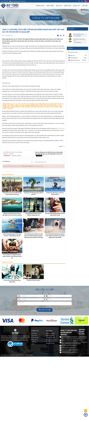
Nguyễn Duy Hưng (59, 175)
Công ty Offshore (46, 18)
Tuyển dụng (33, 388)
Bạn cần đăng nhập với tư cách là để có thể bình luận (23, 212)
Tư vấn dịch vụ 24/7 (79, 34)
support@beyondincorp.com (18, 1)
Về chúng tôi (33, 380)
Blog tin (76, 6)
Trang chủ (40, 6)
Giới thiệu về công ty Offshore (33, 326)
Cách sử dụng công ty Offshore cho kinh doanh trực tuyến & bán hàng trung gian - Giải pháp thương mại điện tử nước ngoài (33, 282)
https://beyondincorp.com (72, 398)
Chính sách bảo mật (50, 382)
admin (63, 193)
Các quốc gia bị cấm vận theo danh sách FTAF (51, 387)
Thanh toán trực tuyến (50, 384)
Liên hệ (84, 6)
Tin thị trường (34, 382)
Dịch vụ (59, 6)
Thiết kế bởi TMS (29, 401)
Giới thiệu (50, 6)
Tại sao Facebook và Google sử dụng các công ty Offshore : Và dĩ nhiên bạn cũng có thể (12, 303)
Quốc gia (67, 6)
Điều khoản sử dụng (50, 389)
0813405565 (5, 1)
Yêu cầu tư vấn (34, 386)
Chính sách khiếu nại (50, 380)
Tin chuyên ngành (35, 384)
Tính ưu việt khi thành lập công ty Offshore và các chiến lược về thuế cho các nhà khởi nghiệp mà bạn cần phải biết (55, 282)
